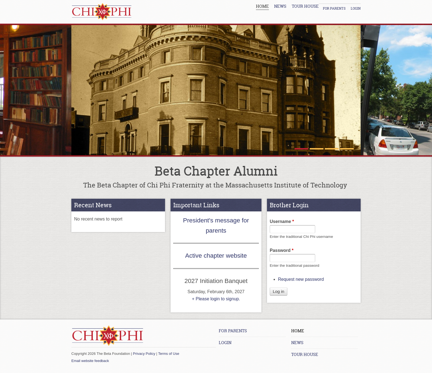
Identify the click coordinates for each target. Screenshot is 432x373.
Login (356, 8)
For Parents (334, 8)
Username (282, 221)
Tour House (305, 6)
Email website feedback (90, 361)
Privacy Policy (144, 354)
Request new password (301, 279)
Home (262, 6)
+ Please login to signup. (216, 298)
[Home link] (101, 12)
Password (281, 250)
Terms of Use (168, 354)
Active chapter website (216, 255)
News (280, 6)
